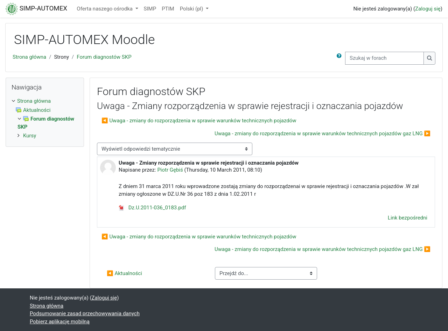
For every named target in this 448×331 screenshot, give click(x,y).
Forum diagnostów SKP (104, 57)
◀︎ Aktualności (124, 273)
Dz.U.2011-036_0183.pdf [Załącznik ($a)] (152, 207)
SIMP (150, 9)
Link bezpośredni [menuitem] (407, 218)
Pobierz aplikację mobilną (60, 321)
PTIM (168, 9)
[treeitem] (45, 101)
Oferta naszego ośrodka (105, 9)
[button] (340, 58)
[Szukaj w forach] (384, 58)
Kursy (29, 135)
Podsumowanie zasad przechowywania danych (85, 313)
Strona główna (29, 57)
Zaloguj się (428, 9)
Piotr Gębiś (170, 170)
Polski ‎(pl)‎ (192, 9)
